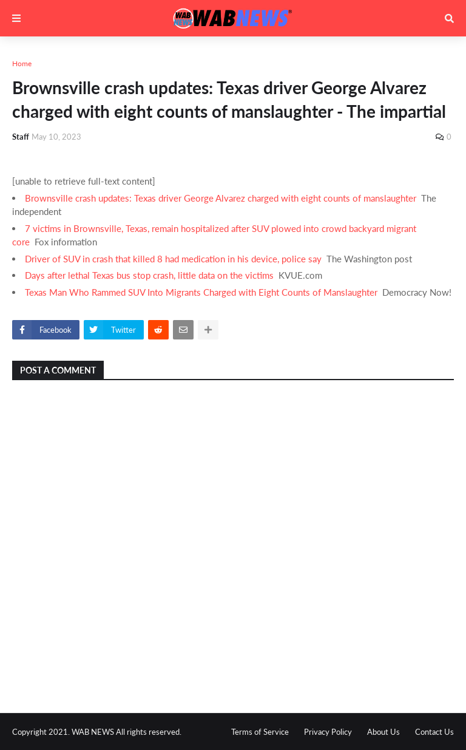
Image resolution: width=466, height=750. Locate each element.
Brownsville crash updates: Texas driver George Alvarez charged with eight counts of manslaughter (220, 198)
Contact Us (434, 732)
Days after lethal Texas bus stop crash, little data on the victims (149, 275)
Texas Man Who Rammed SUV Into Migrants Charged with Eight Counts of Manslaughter (201, 292)
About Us (383, 732)
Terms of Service (260, 732)
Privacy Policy (328, 732)
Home (22, 63)
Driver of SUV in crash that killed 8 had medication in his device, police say (173, 258)
